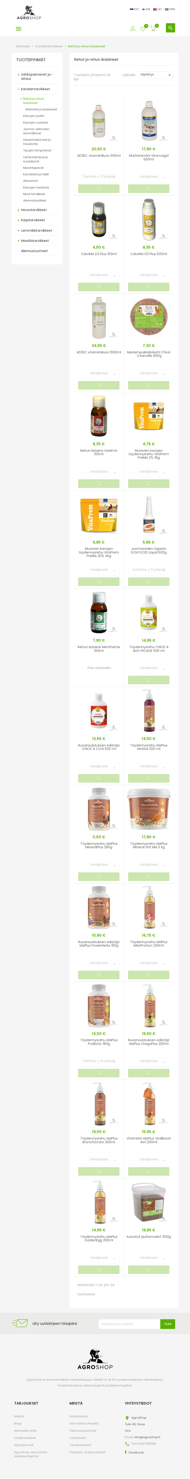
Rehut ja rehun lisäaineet (33, 101)
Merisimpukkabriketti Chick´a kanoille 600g (148, 354)
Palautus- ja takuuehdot (87, 1452)
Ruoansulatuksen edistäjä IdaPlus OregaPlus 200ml (148, 1042)
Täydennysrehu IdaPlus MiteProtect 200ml (148, 944)
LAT (158, 9)
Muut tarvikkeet (34, 194)
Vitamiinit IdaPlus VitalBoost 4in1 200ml (149, 1140)
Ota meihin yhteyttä (84, 1423)
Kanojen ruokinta (35, 123)
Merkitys (157, 75)
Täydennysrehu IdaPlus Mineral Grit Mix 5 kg (148, 845)
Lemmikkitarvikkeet (36, 230)
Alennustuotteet (34, 200)
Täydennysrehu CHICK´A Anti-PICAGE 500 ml (148, 649)
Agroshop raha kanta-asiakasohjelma (31, 1454)
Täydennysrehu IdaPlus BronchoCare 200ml (99, 1140)
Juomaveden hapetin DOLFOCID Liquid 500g (149, 550)
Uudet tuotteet (25, 1438)
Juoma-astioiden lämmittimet (36, 131)
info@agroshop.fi (147, 1437)
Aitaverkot (30, 181)
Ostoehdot (77, 1438)
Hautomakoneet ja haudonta (37, 142)
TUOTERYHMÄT (31, 60)
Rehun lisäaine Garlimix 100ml (98, 452)
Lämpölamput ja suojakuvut (35, 159)
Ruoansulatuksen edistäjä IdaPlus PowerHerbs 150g (98, 944)
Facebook (136, 1452)
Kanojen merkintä (36, 187)
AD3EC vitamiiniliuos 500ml (99, 155)
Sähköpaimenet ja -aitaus (37, 76)
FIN (146, 9)
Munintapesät (33, 168)
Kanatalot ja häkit (36, 174)
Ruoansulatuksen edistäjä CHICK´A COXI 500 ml (98, 747)
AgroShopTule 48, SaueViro (136, 1424)
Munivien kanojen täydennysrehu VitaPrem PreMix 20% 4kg (99, 552)
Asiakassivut (78, 1416)
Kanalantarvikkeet (35, 89)
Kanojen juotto (34, 116)
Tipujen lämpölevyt (37, 150)
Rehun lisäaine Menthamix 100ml (99, 649)
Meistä (19, 1416)
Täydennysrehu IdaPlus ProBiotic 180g (99, 1042)
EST (135, 9)
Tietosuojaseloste (82, 1430)
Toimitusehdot (80, 1445)
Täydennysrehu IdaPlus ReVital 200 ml (148, 747)
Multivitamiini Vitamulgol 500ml (149, 157)
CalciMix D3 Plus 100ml (99, 254)
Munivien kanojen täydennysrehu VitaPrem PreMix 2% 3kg (149, 454)
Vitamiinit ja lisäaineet (41, 109)
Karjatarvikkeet (33, 220)
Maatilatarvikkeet (35, 240)
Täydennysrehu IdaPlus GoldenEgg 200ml (99, 1238)
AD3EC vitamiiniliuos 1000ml (99, 352)
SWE (170, 9)
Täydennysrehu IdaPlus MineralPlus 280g (99, 845)
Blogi (18, 1423)
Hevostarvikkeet (34, 210)
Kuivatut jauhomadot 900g (149, 1236)
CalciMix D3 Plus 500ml (148, 254)
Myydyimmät (23, 1445)
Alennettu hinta (25, 1430)
